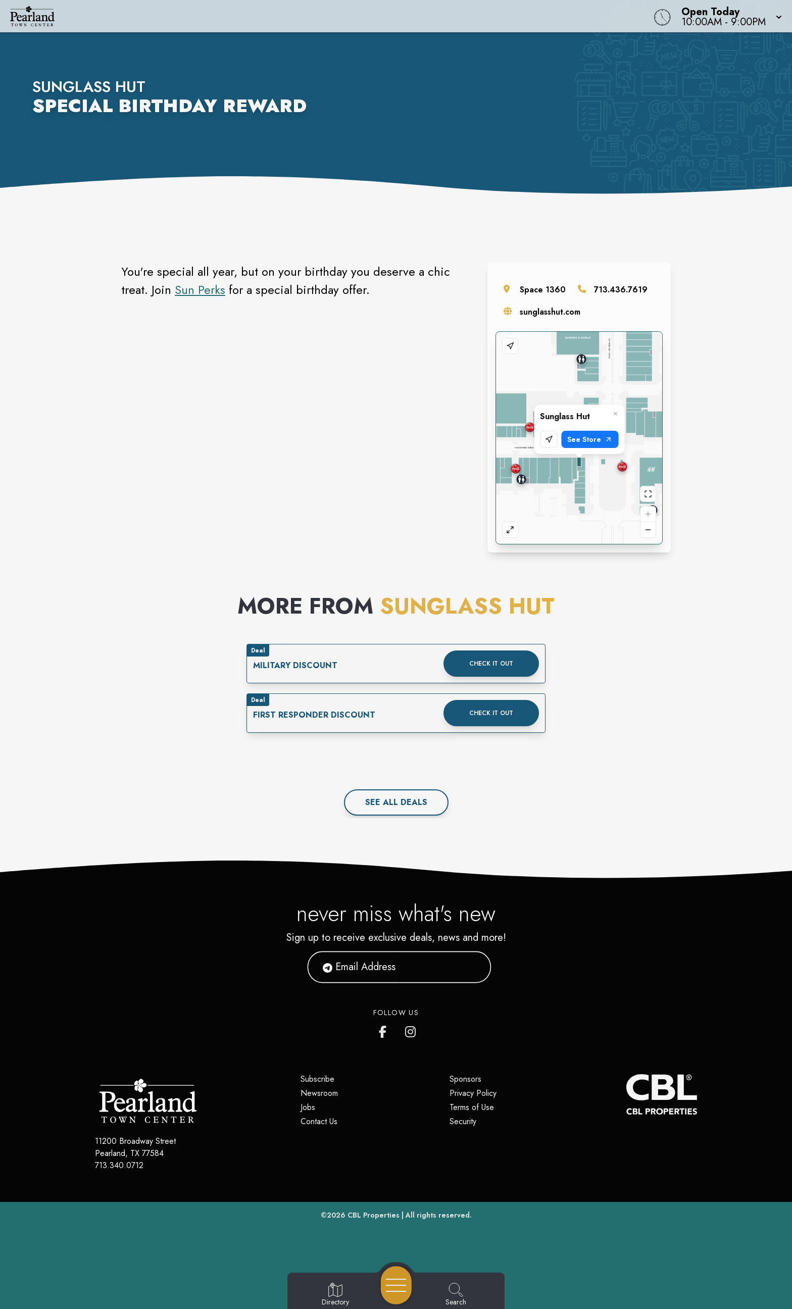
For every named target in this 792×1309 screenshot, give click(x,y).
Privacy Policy (473, 1093)
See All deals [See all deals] (396, 802)
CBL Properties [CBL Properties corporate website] (374, 1215)
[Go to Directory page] (335, 1295)
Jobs (308, 1107)
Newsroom (319, 1093)
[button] (728, 16)
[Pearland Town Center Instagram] (411, 1030)
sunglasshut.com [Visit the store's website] (550, 312)
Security (463, 1121)
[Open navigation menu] (396, 1285)
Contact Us (319, 1121)
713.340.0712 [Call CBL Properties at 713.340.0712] (119, 1165)
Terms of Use (472, 1107)
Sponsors (465, 1079)
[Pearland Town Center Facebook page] (385, 1030)
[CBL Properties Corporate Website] (626, 1094)
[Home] (299, 16)
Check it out (491, 663)
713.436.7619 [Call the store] (621, 289)
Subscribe (317, 1079)
